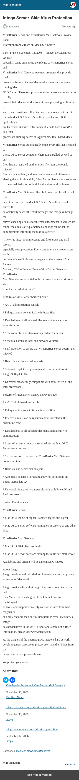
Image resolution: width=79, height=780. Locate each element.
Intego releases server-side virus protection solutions (36, 707)
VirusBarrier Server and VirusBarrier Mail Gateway (35, 685)
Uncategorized (42, 751)
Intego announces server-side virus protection (32, 729)
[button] (6, 680)
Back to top (70, 764)
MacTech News (15, 697)
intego (9, 719)
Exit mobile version (39, 774)
